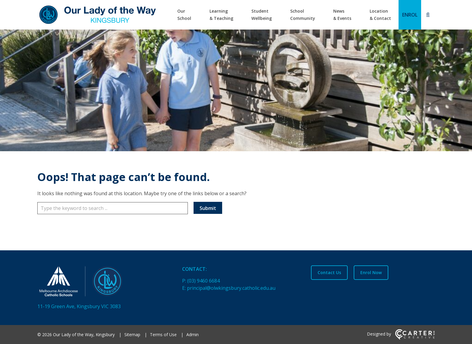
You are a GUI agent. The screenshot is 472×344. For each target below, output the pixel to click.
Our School (184, 14)
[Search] (428, 15)
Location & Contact (380, 14)
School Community (302, 14)
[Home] (99, 282)
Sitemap (132, 334)
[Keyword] (112, 208)
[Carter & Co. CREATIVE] (415, 338)
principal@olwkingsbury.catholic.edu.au (231, 288)
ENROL (410, 14)
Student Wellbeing (261, 14)
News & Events (342, 14)
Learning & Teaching (221, 14)
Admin (192, 334)
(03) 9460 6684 (203, 280)
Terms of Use (163, 334)
